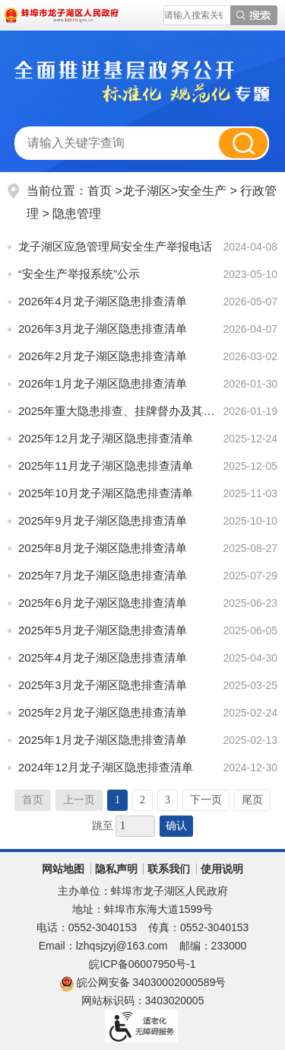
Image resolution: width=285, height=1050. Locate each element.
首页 (99, 190)
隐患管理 (76, 213)
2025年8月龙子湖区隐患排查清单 (102, 547)
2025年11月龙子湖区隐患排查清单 (105, 465)
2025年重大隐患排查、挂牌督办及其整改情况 (117, 410)
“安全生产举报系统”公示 (79, 273)
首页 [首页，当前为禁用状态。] (32, 800)
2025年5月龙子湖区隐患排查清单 (102, 630)
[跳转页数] (135, 826)
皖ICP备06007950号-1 (142, 964)
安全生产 (202, 190)
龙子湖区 (146, 190)
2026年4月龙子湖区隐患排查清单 (102, 301)
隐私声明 (116, 869)
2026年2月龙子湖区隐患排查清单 (102, 355)
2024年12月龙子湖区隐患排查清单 (105, 767)
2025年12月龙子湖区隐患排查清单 (105, 438)
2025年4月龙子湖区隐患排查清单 (102, 657)
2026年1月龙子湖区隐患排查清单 (102, 383)
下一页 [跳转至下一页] (206, 800)
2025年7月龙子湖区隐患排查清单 (102, 575)
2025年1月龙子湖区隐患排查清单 (102, 739)
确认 (176, 825)
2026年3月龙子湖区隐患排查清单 (102, 328)
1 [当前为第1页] (117, 800)
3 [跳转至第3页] (167, 800)
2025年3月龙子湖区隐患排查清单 (102, 684)
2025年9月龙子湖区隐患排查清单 (102, 520)
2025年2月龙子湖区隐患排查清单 (102, 712)
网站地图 (63, 869)
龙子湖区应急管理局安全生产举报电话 (115, 246)
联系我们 (168, 869)
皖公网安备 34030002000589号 (142, 982)
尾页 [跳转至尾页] (252, 800)
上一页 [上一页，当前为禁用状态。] (79, 800)
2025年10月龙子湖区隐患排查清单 (105, 493)
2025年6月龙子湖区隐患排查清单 (102, 602)
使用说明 (222, 869)
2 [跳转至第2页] (142, 800)
